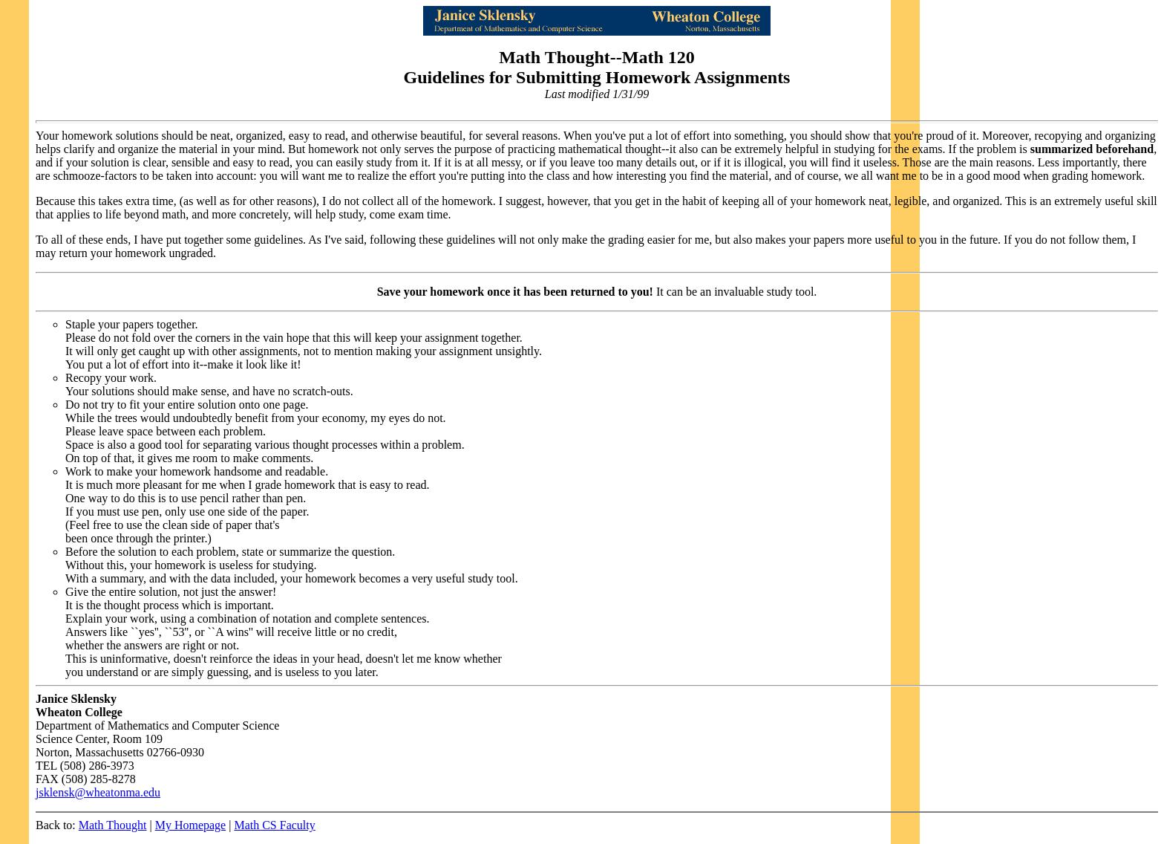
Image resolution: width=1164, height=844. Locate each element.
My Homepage (190, 825)
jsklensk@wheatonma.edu (98, 792)
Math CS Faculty (274, 825)
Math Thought (113, 825)
